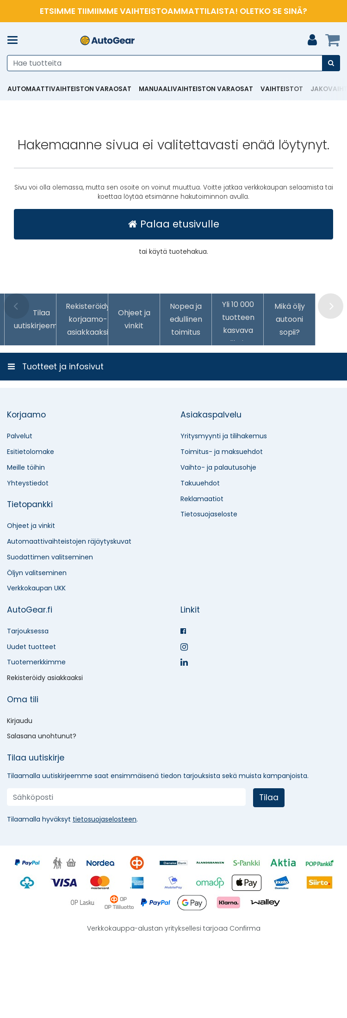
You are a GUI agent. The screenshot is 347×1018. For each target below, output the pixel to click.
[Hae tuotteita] (173, 63)
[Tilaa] (269, 867)
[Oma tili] (312, 40)
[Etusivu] (107, 40)
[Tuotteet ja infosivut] (15, 40)
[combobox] (173, 63)
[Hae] (331, 63)
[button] (104, 889)
